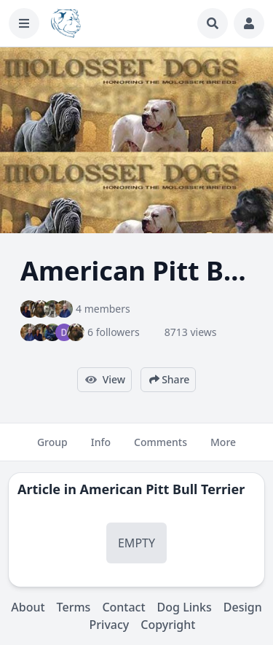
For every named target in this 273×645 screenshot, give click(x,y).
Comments (160, 448)
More (223, 448)
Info (100, 448)
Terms (74, 607)
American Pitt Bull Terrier (162, 489)
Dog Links (184, 607)
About (27, 607)
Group (52, 448)
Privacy (110, 625)
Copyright (168, 625)
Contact (123, 607)
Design (242, 607)
